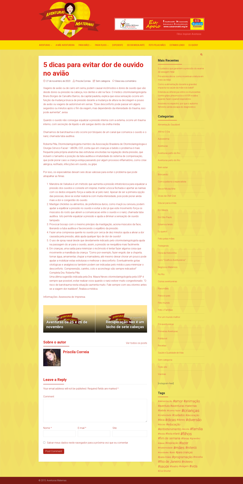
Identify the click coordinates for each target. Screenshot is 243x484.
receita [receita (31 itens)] (199, 456)
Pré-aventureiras (166, 324)
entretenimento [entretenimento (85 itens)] (170, 429)
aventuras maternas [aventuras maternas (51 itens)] (184, 406)
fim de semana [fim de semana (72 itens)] (170, 438)
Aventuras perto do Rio (169, 153)
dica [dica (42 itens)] (161, 419)
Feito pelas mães (157, 45)
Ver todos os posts (136, 343)
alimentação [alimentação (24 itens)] (165, 401)
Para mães (84, 45)
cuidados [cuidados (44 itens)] (179, 415)
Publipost (162, 338)
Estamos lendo (177, 45)
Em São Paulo (165, 217)
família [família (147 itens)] (197, 429)
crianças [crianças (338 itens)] (191, 410)
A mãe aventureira (65, 45)
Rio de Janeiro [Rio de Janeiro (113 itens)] (170, 462)
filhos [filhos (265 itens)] (187, 434)
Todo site (162, 367)
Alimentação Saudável (169, 124)
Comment (48, 396)
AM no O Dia (164, 131)
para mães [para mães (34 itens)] (165, 457)
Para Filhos (101, 45)
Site (115, 428)
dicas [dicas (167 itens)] (171, 420)
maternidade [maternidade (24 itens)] (166, 447)
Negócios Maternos (167, 267)
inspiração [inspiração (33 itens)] (172, 443)
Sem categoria (103, 81)
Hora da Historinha (167, 253)
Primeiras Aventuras (168, 331)
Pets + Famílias (165, 310)
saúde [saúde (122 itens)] (164, 466)
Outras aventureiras (167, 281)
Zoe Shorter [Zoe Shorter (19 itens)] (165, 471)
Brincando (163, 174)
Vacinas (162, 374)
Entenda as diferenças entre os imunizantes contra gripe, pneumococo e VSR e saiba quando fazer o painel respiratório (179, 95)
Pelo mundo (164, 303)
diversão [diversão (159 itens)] (194, 420)
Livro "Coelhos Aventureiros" (172, 260)
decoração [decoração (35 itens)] (193, 415)
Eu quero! (193, 45)
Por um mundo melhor (169, 317)
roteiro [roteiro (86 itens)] (188, 462)
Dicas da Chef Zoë (167, 196)
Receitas (162, 345)
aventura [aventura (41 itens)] (164, 405)
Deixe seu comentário (125, 81)
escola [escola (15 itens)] (186, 429)
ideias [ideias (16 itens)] (162, 443)
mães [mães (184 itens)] (180, 448)
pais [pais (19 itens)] (173, 452)
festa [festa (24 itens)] (162, 433)
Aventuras (44, 45)
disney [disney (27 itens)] (181, 419)
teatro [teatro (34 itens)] (174, 466)
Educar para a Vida (167, 203)
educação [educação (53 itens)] (174, 424)
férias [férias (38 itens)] (186, 438)
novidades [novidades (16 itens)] (164, 452)
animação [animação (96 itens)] (193, 401)
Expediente (117, 45)
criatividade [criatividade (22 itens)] (165, 415)
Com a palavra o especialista (172, 181)
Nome (47, 428)
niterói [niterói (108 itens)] (192, 448)
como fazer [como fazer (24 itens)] (174, 410)
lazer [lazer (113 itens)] (184, 443)
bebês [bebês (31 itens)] (162, 410)
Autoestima (163, 139)
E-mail (82, 428)
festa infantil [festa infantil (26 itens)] (173, 433)
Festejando (163, 246)
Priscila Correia (83, 81)
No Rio (161, 274)
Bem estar (163, 167)
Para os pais (164, 295)
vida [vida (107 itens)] (194, 466)
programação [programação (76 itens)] (183, 457)
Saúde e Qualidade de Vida (170, 352)
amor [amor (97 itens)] (179, 401)
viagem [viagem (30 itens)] (185, 466)
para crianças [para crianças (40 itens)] (185, 452)
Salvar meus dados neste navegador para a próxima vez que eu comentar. (87, 442)
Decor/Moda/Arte (136, 45)
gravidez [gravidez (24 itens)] (195, 438)
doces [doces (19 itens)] (162, 424)
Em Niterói (163, 210)
